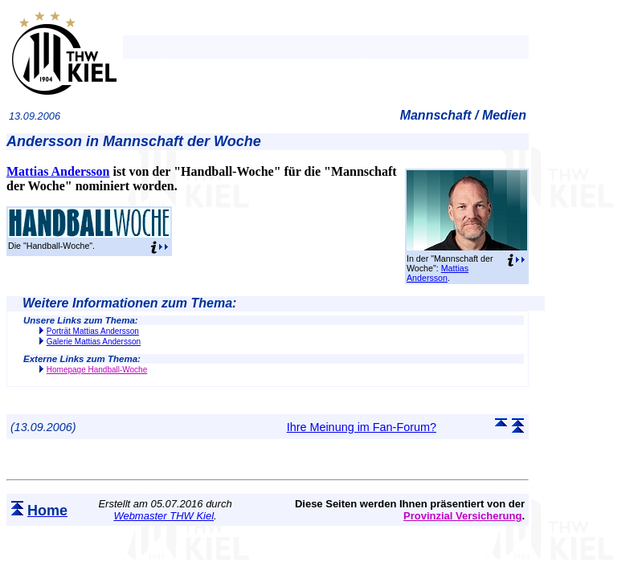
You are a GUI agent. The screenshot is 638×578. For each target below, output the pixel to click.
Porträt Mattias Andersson (93, 331)
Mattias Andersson (437, 273)
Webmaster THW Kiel (163, 516)
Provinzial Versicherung (462, 516)
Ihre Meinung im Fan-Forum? (361, 427)
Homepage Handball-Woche (97, 369)
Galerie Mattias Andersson (94, 341)
